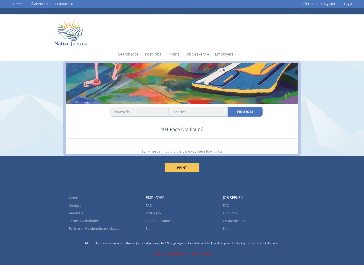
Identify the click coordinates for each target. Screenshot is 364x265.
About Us (40, 4)
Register (328, 3)
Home (16, 3)
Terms (308, 3)
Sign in (151, 228)
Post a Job (153, 213)
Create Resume (235, 221)
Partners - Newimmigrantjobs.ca (94, 228)
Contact (75, 205)
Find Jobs (245, 111)
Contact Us (64, 4)
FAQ (149, 205)
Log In (347, 3)
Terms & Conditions (84, 221)
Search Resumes (159, 221)
